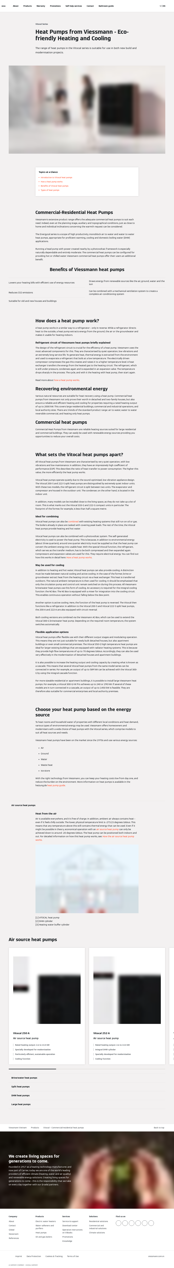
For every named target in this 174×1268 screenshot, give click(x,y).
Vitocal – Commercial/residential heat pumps (63, 1127)
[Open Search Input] (155, 6)
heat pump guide (56, 785)
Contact (90, 6)
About (15, 6)
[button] (159, 1127)
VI (160, 6)
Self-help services (74, 6)
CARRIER (34, 1265)
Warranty (41, 6)
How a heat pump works (79, 557)
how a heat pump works (66, 380)
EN (164, 6)
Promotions (55, 6)
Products (27, 6)
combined (73, 521)
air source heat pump (107, 829)
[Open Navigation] (3, 6)
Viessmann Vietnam (18, 1127)
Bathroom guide (106, 6)
